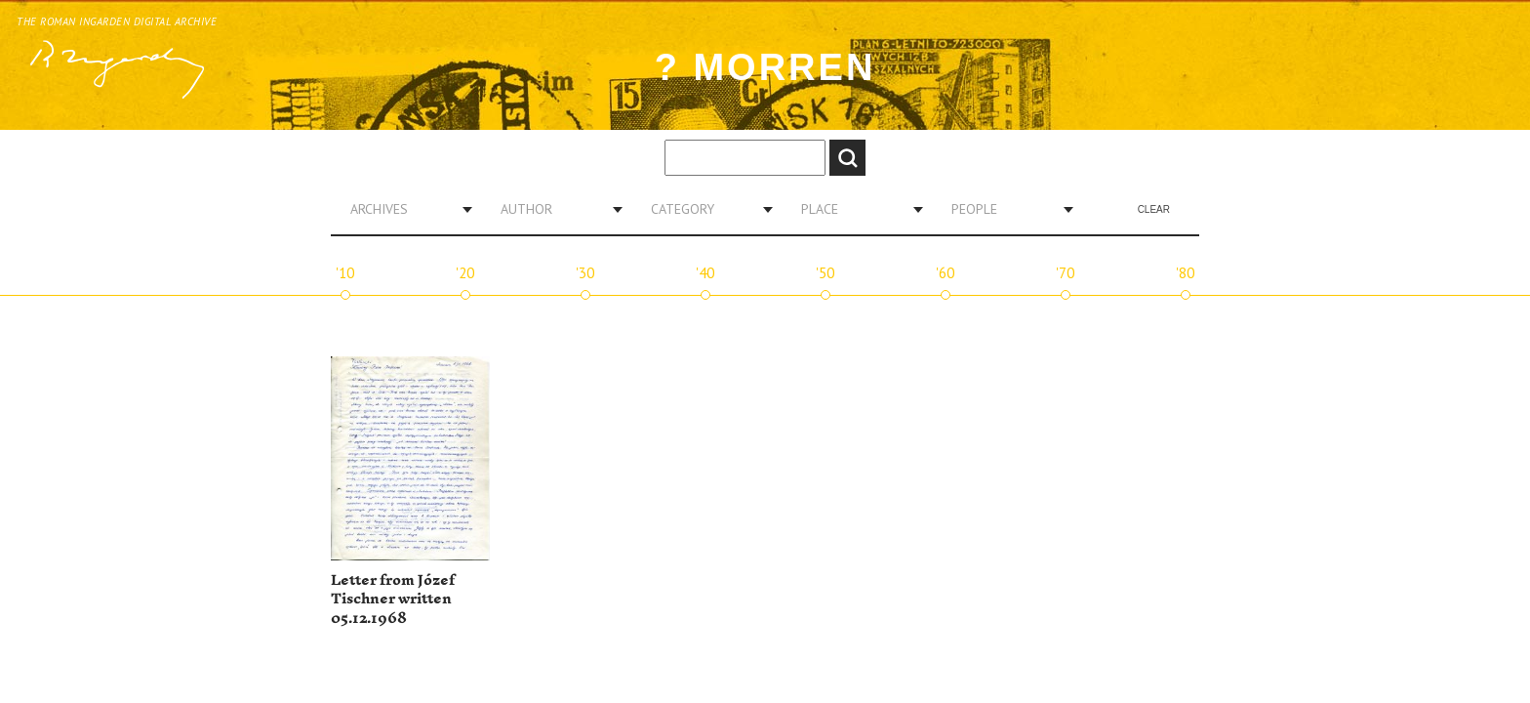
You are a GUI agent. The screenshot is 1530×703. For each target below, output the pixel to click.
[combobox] (404, 209)
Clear (1154, 209)
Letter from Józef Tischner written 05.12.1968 (393, 599)
